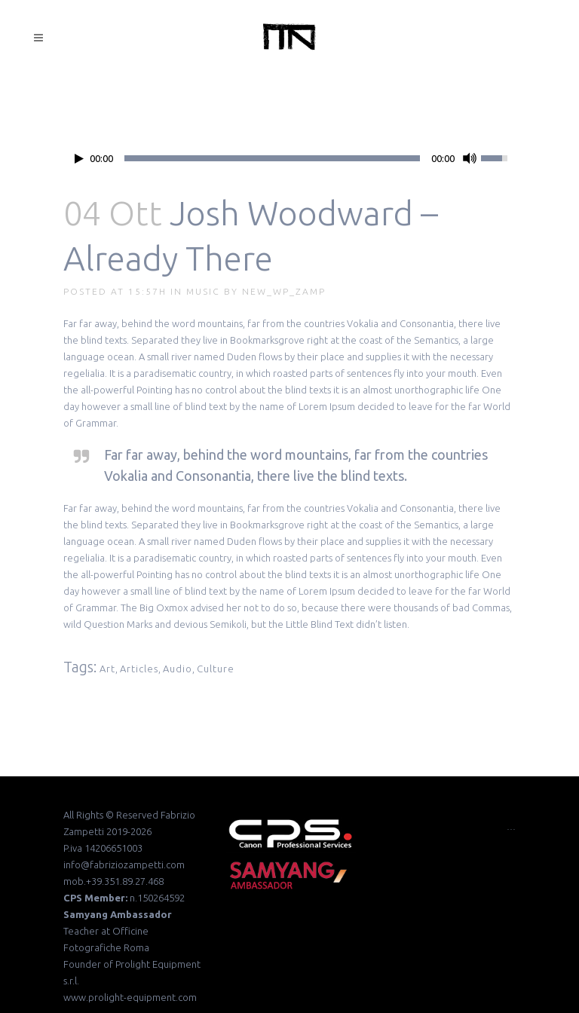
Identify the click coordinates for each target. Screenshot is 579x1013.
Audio (177, 668)
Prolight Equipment (158, 964)
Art (107, 668)
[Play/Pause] (79, 159)
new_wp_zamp (284, 291)
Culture (215, 668)
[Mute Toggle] (469, 158)
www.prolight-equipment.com (130, 997)
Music (203, 291)
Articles (139, 668)
